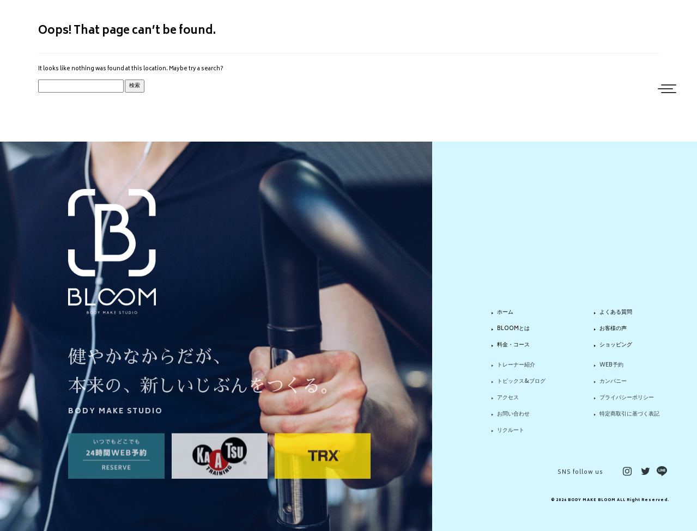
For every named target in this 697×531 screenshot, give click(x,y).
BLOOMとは (513, 329)
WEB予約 (611, 371)
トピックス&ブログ (521, 387)
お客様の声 (613, 329)
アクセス (508, 403)
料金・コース (513, 345)
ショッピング (615, 345)
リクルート (510, 436)
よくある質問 (615, 313)
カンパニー (613, 387)
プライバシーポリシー (626, 403)
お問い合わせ (513, 419)
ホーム (505, 313)
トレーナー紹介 (516, 371)
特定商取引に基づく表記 (629, 419)
